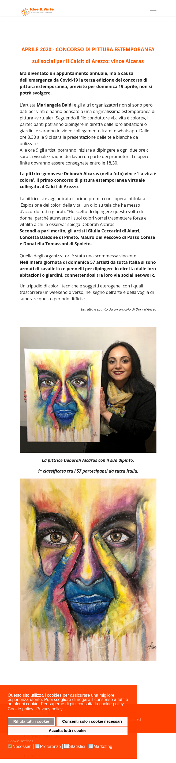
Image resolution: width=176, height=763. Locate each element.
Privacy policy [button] (49, 709)
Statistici (77, 746)
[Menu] (153, 12)
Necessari (22, 746)
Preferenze (50, 746)
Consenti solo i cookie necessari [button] (92, 721)
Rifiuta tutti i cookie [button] (31, 721)
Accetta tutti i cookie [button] (68, 730)
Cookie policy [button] (20, 709)
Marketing (102, 746)
